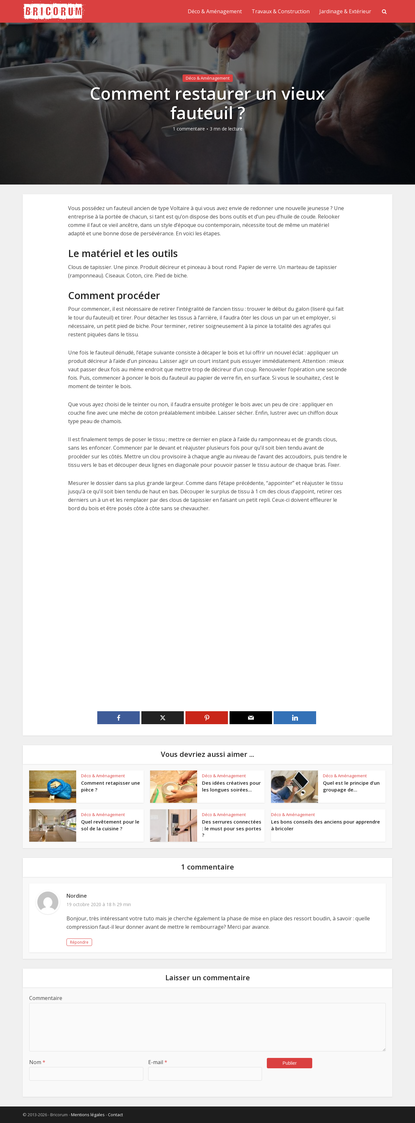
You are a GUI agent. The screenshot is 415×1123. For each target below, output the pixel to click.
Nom (37, 1062)
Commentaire (45, 998)
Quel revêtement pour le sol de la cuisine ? (110, 824)
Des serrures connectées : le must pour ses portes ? (231, 828)
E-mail (157, 1062)
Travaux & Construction (281, 11)
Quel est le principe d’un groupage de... (351, 786)
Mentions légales (88, 1114)
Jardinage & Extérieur (345, 11)
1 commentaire (189, 129)
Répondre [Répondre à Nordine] (79, 942)
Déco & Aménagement (215, 11)
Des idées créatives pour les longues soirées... (231, 786)
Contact (115, 1114)
